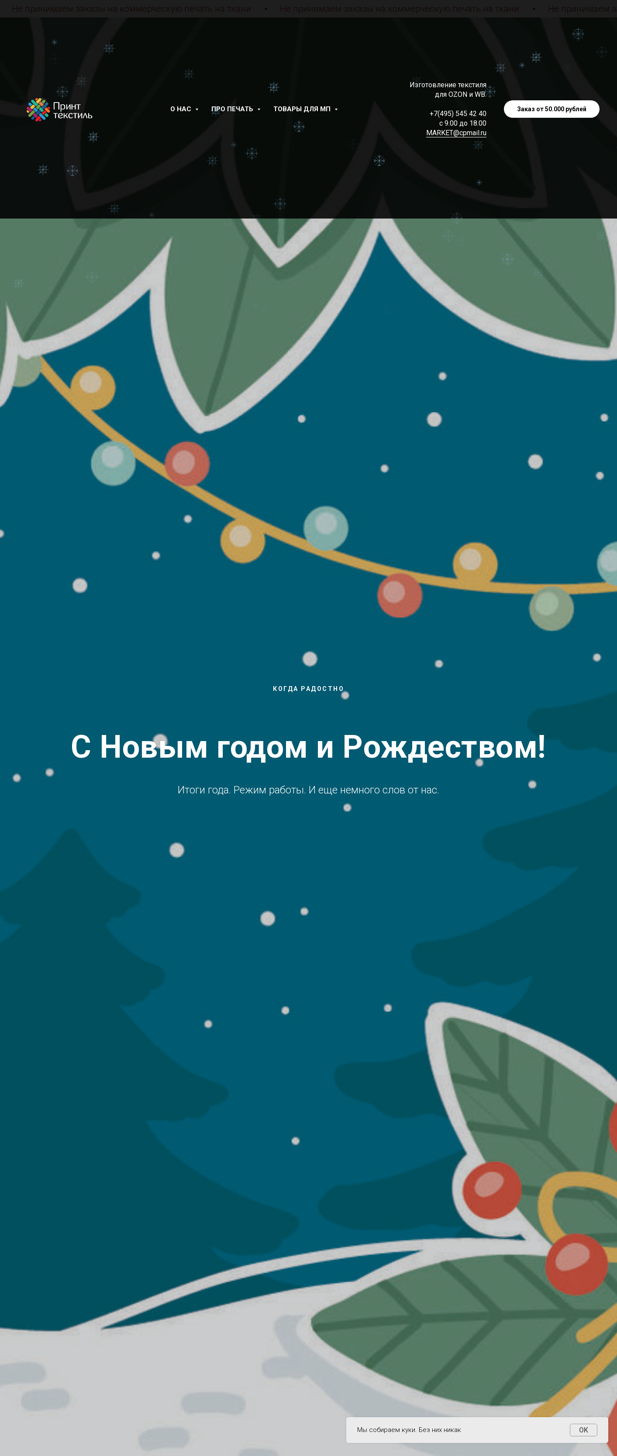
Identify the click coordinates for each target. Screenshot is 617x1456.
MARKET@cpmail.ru (456, 133)
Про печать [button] (233, 109)
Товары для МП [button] (302, 109)
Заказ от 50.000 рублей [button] (551, 109)
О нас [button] (181, 109)
